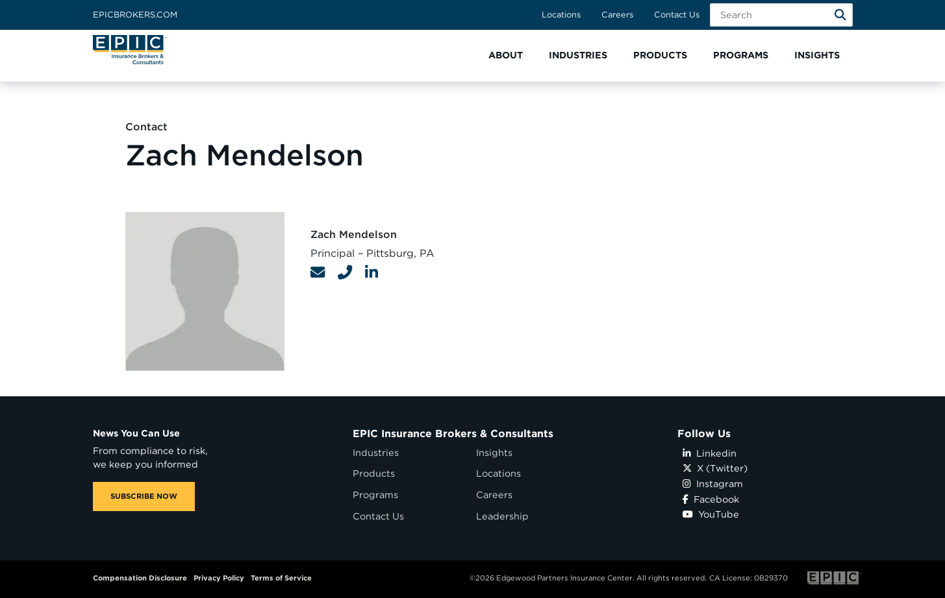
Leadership (502, 515)
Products (374, 473)
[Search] (840, 15)
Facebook (711, 499)
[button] (505, 55)
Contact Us (676, 14)
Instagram (713, 483)
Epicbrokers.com (135, 14)
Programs (375, 494)
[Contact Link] (317, 272)
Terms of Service (281, 577)
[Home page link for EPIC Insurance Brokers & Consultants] (130, 49)
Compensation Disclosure (140, 577)
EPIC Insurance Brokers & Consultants (453, 433)
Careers (617, 14)
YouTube (711, 514)
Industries (376, 452)
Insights (494, 452)
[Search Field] (781, 15)
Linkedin (710, 453)
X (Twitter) (715, 467)
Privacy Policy (219, 577)
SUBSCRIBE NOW (143, 496)
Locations (561, 14)
